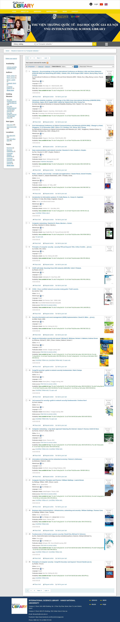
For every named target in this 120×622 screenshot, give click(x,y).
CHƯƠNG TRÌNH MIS (55, 360)
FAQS (104, 604)
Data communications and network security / (59, 150)
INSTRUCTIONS (51, 11)
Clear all (47, 66)
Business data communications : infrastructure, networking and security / (67, 510)
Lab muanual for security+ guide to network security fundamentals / (59, 400)
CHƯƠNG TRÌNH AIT (41, 500)
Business (9, 148)
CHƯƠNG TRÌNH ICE (41, 449)
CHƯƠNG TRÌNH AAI (41, 360)
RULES (94, 604)
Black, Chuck (11, 77)
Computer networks (10, 159)
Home (7, 51)
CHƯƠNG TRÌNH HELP (42, 213)
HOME (14, 11)
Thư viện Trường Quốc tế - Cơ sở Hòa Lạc (11, 101)
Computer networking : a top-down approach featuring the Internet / (65, 429)
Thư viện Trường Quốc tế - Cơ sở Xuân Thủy (11, 115)
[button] (91, 4)
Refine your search (11, 58)
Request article (49, 96)
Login (96, 4)
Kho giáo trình (11, 135)
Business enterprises (10, 150)
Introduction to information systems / (57, 197)
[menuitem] (106, 4)
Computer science (10, 162)
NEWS (65, 11)
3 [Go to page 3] (34, 590)
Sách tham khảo (11, 127)
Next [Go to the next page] (39, 58)
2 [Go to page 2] (30, 58)
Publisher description (47, 161)
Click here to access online (49, 305)
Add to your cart (62, 96)
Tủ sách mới (39, 237)
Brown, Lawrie (11, 80)
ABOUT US (24, 11)
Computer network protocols (10, 155)
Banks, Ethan (11, 76)
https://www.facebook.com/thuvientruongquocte (49, 617)
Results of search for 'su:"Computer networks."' (25, 51)
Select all (40, 66)
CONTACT (75, 11)
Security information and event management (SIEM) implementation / (63, 317)
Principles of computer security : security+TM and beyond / (62, 247)
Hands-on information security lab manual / (65, 338)
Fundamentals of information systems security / (59, 534)
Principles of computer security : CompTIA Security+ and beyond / (61, 562)
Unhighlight (31, 66)
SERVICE (94, 600)
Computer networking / (52, 223)
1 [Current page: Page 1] (27, 58)
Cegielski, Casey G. (9, 87)
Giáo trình (10, 125)
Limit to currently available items (11, 67)
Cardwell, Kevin (11, 83)
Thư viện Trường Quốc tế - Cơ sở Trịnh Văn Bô (11, 109)
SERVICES (37, 11)
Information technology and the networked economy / (57, 459)
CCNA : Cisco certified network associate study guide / (55, 289)
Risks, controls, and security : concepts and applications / (61, 173)
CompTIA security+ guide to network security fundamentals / (57, 370)
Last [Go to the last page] (46, 58)
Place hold (83, 66)
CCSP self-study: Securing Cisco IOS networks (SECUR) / (56, 268)
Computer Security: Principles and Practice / (58, 480)
